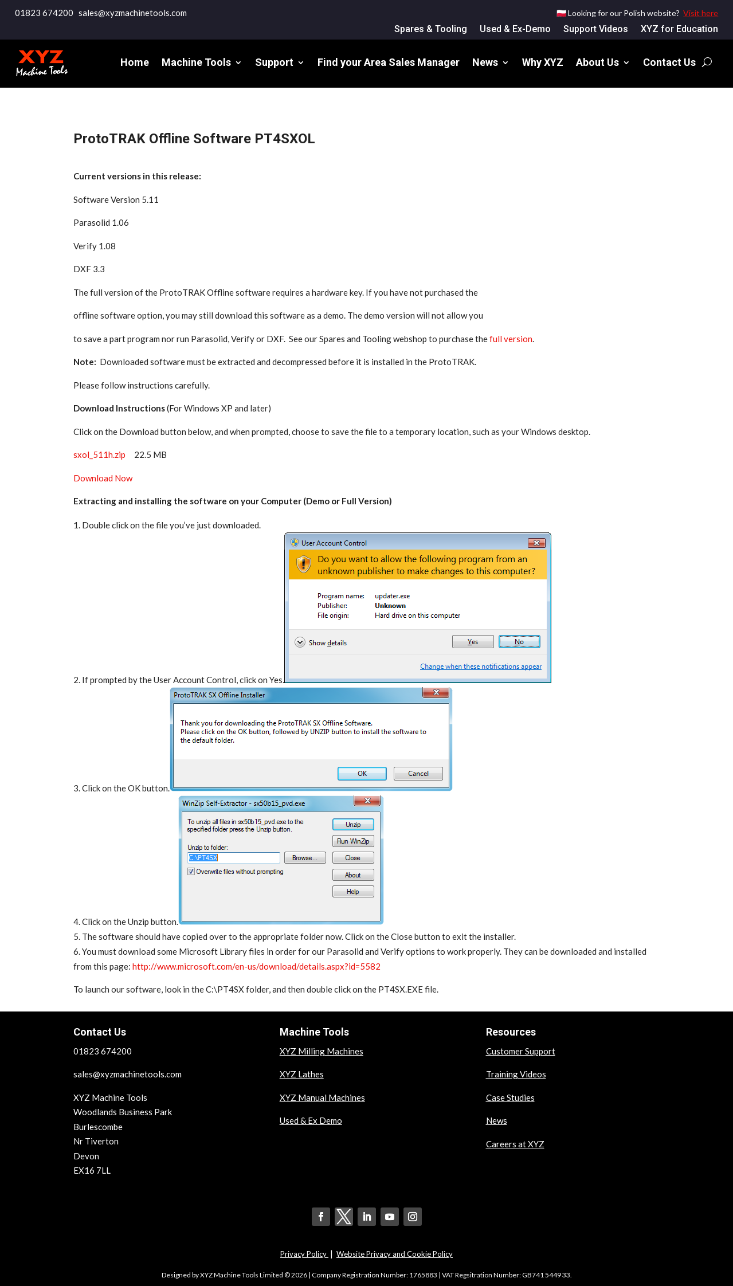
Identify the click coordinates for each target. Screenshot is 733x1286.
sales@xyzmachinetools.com (127, 1074)
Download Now (102, 478)
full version (510, 339)
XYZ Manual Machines (322, 1097)
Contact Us (669, 62)
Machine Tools (196, 62)
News (485, 62)
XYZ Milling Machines (321, 1051)
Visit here (700, 13)
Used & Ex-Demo (515, 29)
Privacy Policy (304, 1253)
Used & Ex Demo (311, 1120)
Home (134, 62)
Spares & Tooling (430, 29)
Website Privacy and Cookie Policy (394, 1253)
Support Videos (595, 29)
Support (274, 62)
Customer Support (520, 1051)
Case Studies (510, 1097)
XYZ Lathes (302, 1074)
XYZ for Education (679, 29)
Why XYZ (542, 62)
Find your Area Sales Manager (388, 62)
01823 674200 (44, 12)
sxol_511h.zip (99, 454)
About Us (597, 62)
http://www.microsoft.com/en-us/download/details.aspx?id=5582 (256, 966)
